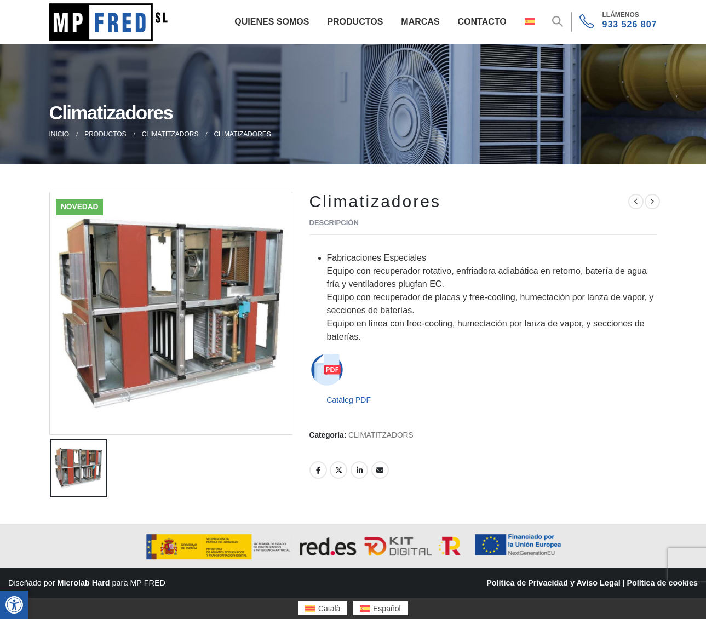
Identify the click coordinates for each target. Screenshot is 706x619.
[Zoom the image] (110, 9)
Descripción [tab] (334, 223)
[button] (14, 605)
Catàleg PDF (348, 400)
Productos (355, 21)
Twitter (338, 470)
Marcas (420, 21)
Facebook (318, 470)
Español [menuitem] (387, 608)
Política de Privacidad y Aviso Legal (553, 582)
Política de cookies (662, 582)
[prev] (636, 201)
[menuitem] (322, 608)
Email (380, 470)
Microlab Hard (84, 582)
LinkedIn (359, 470)
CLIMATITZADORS (381, 435)
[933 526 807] (618, 22)
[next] (652, 201)
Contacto (482, 21)
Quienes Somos (271, 21)
